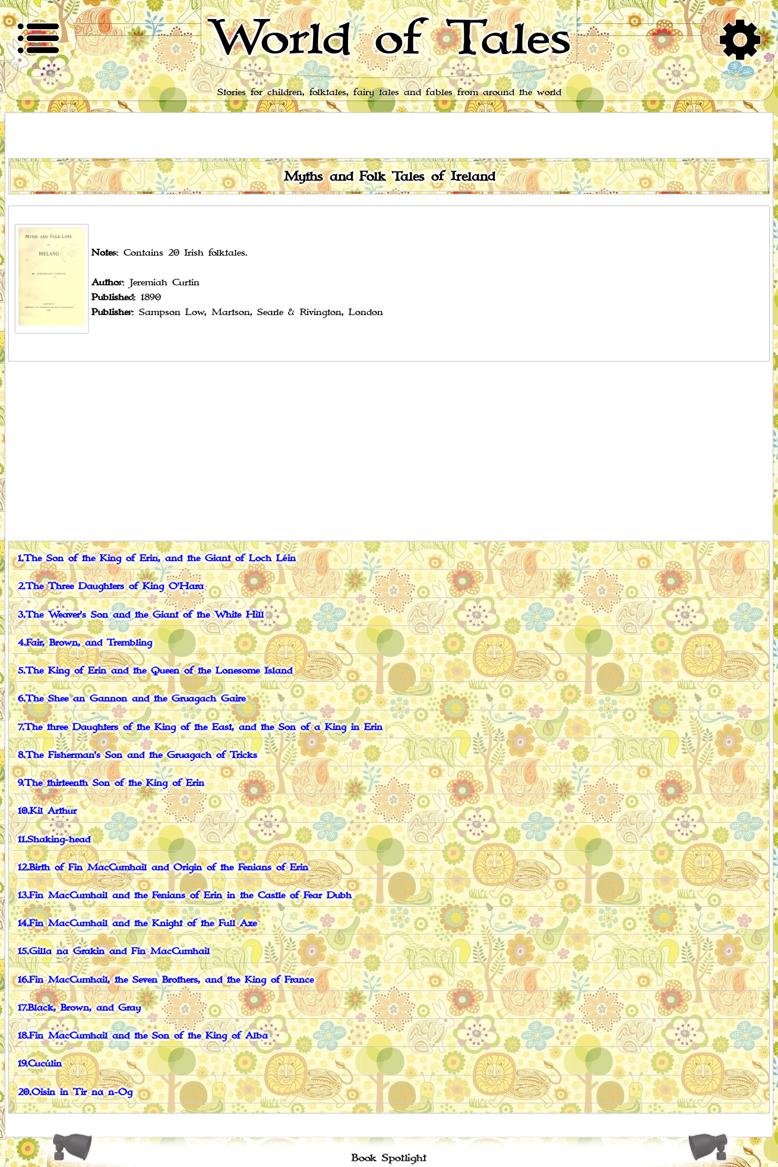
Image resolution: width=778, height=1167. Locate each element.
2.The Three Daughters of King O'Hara (111, 586)
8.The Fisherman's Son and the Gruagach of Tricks (137, 755)
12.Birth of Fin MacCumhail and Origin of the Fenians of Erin (163, 867)
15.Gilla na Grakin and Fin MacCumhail (114, 951)
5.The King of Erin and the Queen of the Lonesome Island (155, 671)
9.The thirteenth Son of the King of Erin (111, 783)
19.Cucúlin (40, 1064)
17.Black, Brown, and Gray (79, 1008)
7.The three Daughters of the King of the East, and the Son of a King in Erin (200, 727)
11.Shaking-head (54, 839)
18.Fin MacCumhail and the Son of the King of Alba (143, 1036)
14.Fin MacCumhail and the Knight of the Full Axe (137, 923)
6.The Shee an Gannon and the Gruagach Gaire (131, 699)
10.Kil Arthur (47, 811)
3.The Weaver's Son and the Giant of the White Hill (141, 615)
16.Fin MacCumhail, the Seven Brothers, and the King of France (166, 980)
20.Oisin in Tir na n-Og (75, 1092)
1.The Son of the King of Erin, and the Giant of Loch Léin (157, 558)
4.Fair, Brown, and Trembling (85, 643)
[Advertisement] (389, 450)
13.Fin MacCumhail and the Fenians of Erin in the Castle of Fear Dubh (185, 895)
